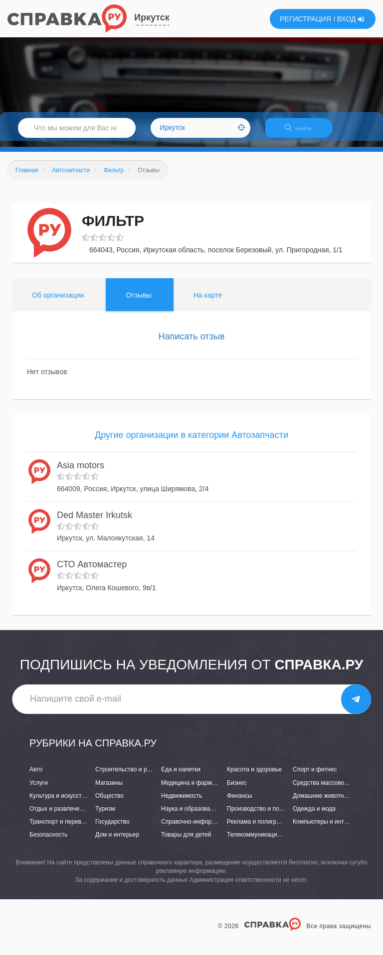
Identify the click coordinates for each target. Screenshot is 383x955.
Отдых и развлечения (59, 814)
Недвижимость (181, 801)
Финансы (239, 801)
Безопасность (48, 840)
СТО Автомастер (92, 571)
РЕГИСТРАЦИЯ (305, 19)
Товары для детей (186, 840)
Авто (35, 775)
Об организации (58, 301)
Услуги (38, 788)
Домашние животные (322, 801)
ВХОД (351, 19)
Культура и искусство (58, 801)
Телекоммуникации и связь (264, 840)
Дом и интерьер (117, 840)
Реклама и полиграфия (259, 827)
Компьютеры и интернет (326, 827)
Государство (112, 827)
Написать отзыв (192, 342)
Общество (109, 801)
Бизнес (236, 788)
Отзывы (138, 301)
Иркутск (152, 17)
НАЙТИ (303, 131)
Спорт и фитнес (315, 775)
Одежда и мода (314, 814)
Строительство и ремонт (129, 775)
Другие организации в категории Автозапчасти (191, 441)
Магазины (109, 788)
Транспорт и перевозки (61, 827)
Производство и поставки (262, 814)
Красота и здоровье (254, 775)
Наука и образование (190, 814)
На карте (207, 301)
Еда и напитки (180, 775)
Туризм (105, 814)
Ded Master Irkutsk (94, 521)
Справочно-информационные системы (215, 827)
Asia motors (80, 472)
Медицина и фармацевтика (199, 788)
